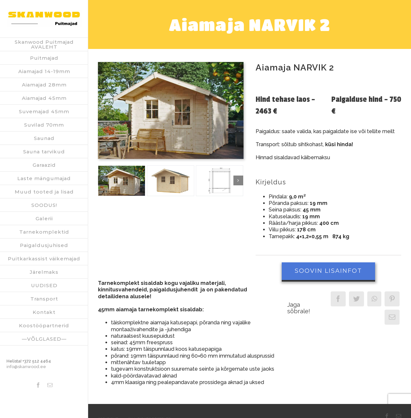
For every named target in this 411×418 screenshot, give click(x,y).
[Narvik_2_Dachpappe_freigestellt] (170, 181)
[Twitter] (356, 298)
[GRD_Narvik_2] (219, 181)
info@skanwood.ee (26, 366)
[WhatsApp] (374, 298)
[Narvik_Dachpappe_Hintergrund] (121, 181)
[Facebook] (338, 298)
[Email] (392, 317)
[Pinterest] (392, 298)
